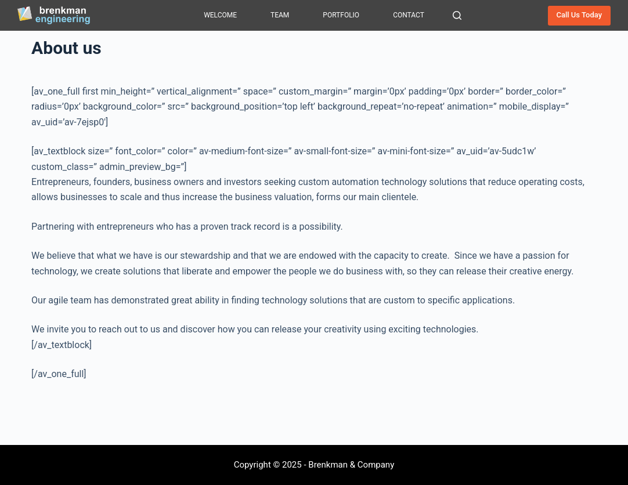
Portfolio (341, 15)
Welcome (220, 15)
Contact (408, 15)
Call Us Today (579, 14)
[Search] (457, 15)
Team (279, 15)
